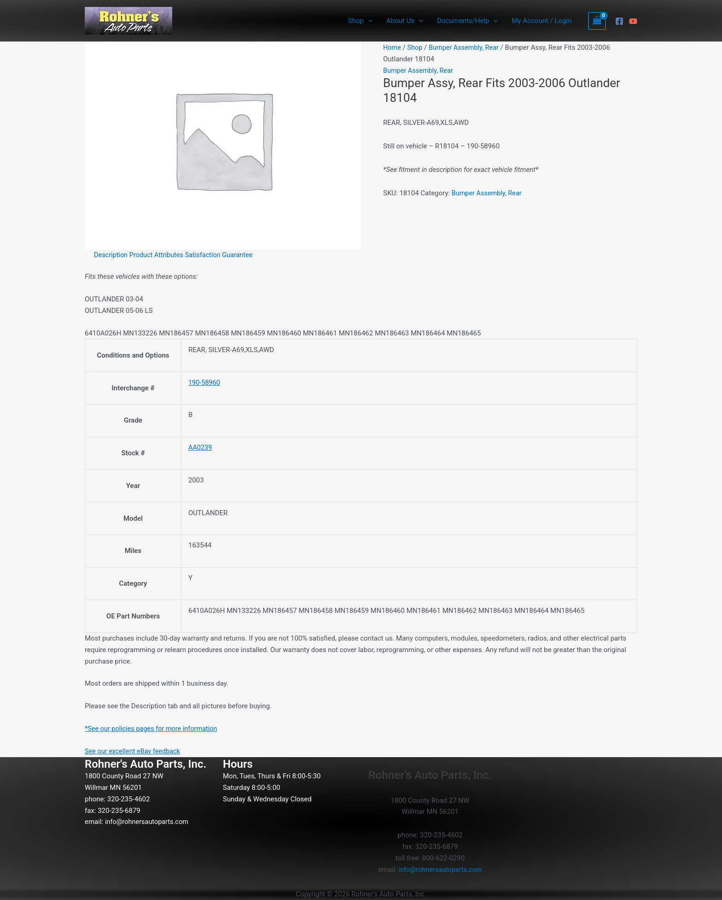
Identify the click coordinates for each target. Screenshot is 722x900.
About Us (404, 21)
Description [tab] (111, 255)
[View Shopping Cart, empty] (597, 21)
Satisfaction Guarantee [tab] (223, 255)
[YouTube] (633, 21)
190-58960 (204, 382)
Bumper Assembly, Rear (466, 47)
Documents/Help (467, 21)
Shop (360, 21)
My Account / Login (541, 21)
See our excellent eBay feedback (134, 751)
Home (392, 47)
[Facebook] (619, 21)
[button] (368, 21)
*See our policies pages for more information (153, 728)
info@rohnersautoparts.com (148, 822)
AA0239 (200, 447)
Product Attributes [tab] (159, 255)
